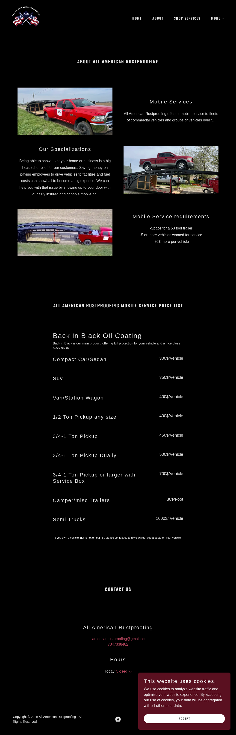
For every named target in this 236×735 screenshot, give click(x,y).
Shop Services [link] (187, 18)
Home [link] (137, 18)
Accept (184, 728)
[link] (26, 17)
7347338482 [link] (118, 644)
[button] (216, 18)
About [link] (157, 18)
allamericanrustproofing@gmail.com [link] (117, 639)
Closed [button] (121, 671)
